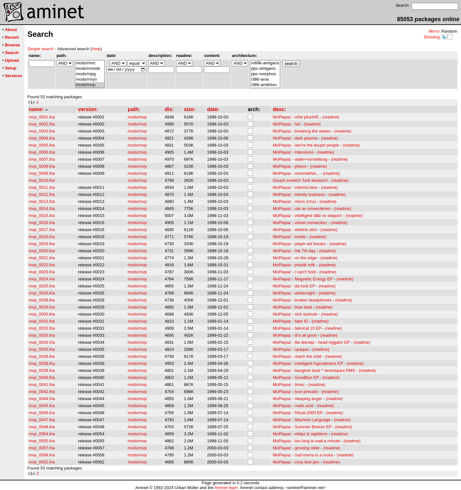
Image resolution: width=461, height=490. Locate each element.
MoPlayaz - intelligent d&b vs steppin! (307, 215)
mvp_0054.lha (42, 433)
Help (96, 48)
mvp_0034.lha (42, 342)
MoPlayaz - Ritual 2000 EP (297, 412)
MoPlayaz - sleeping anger (297, 398)
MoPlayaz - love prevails (295, 391)
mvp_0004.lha (42, 138)
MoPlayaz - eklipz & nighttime (300, 433)
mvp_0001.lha (42, 117)
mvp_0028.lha (42, 300)
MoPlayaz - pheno (289, 166)
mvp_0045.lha (42, 405)
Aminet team (226, 487)
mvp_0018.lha (42, 236)
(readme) (330, 117)
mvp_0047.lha (42, 419)
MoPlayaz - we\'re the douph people (306, 145)
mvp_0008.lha (42, 166)
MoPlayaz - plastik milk (294, 264)
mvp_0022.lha (42, 264)
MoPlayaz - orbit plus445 (296, 117)
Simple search (41, 48)
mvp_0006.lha (42, 152)
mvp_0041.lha (42, 384)
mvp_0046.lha (42, 412)
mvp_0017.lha (42, 229)
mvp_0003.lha (42, 131)
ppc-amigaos (264, 68)
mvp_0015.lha (42, 215)
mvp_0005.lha (42, 145)
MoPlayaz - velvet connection (300, 222)
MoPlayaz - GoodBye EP (296, 377)
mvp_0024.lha (42, 279)
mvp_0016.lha (42, 222)
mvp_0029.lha (42, 307)
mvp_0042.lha (42, 391)
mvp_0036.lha (42, 356)
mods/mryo (89, 79)
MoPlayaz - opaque (291, 349)
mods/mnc (89, 63)
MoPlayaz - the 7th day (294, 250)
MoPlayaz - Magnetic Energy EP (303, 279)
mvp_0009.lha (42, 173)
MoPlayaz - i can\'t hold (294, 271)
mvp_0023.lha (42, 271)
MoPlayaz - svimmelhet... (296, 173)
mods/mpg (89, 74)
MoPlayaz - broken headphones (302, 300)
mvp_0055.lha (42, 440)
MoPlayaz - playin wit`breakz (299, 243)
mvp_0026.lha (42, 293)
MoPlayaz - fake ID (290, 321)
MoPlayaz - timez (289, 384)
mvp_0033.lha (42, 335)
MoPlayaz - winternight (294, 293)
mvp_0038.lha (42, 363)
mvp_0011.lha (42, 187)
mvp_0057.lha (42, 448)
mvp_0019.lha (42, 243)
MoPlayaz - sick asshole (295, 314)
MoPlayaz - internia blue (295, 187)
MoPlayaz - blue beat (292, 307)
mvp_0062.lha (42, 462)
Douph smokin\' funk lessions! (300, 180)
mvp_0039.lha (42, 370)
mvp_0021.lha (42, 257)
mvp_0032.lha (42, 328)
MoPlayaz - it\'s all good (295, 335)
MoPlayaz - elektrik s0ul (295, 229)
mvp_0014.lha (42, 208)
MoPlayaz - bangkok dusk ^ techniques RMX (314, 370)
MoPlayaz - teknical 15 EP (297, 328)
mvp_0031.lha (42, 321)
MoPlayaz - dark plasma (295, 138)
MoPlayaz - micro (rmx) (294, 201)
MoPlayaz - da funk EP (294, 286)
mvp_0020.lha (42, 250)
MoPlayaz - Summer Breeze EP (302, 426)
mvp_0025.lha (42, 286)
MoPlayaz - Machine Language (301, 419)
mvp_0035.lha (42, 349)
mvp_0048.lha (42, 426)
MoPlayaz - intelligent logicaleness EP (308, 363)
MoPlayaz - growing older (296, 448)
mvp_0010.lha (42, 180)
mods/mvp (89, 85)
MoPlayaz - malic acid (293, 405)
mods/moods (89, 68)
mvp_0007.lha (42, 159)
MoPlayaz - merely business (299, 194)
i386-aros (264, 79)
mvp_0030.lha (42, 314)
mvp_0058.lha (42, 455)
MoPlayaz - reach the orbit (297, 356)
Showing (432, 37)
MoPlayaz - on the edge (295, 257)
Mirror (434, 31)
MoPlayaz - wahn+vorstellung (300, 159)
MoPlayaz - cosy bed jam (296, 462)
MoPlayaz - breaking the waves (302, 131)
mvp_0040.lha (42, 377)
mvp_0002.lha (42, 124)
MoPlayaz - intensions (293, 152)
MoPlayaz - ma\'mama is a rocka (303, 455)
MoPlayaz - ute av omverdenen (301, 208)
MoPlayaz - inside (289, 236)
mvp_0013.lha (42, 201)
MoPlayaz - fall (286, 124)
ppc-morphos (264, 74)
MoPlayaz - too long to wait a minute (306, 440)
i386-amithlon (264, 85)
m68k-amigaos (264, 63)
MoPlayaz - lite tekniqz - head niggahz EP (311, 342)
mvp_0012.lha (42, 194)
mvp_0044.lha (42, 398)
